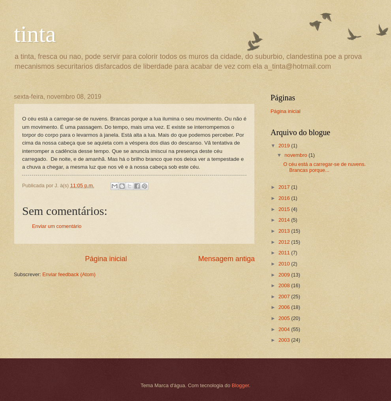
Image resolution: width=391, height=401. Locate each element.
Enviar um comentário (56, 226)
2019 (284, 146)
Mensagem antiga (226, 259)
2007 (284, 296)
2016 (284, 198)
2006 (284, 307)
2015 (284, 209)
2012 (284, 242)
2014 (284, 220)
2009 (284, 275)
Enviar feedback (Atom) (69, 274)
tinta (35, 34)
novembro (296, 155)
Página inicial (106, 259)
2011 (284, 253)
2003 (284, 340)
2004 (284, 329)
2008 (284, 285)
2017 (284, 187)
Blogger (240, 385)
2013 (284, 231)
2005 (284, 318)
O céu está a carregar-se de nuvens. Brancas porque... (324, 167)
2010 (284, 264)
